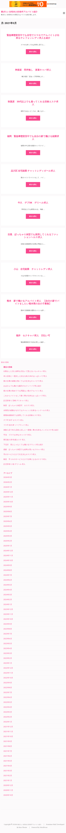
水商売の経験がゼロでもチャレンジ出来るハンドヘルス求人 (26, 410)
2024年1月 (7, 604)
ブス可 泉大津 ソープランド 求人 (16, 425)
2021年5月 (7, 761)
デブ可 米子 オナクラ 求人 (13, 420)
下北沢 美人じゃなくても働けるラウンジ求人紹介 (23, 445)
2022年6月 (7, 697)
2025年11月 (8, 497)
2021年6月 (7, 756)
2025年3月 (7, 536)
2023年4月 (7, 648)
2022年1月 (7, 722)
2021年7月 (7, 751)
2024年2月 (7, 599)
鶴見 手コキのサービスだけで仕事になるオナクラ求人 (25, 459)
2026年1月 (7, 487)
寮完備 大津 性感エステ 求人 (14, 440)
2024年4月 (7, 590)
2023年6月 (7, 639)
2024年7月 (7, 575)
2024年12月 (8, 551)
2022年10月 (8, 678)
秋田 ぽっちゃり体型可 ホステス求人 (18, 405)
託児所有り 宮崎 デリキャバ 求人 (16, 401)
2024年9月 (7, 565)
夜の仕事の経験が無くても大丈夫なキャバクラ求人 (23, 381)
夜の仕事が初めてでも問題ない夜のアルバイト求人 (23, 391)
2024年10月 (8, 560)
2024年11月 (8, 555)
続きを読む (33, 52)
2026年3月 (7, 477)
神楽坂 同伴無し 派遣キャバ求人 (33, 70)
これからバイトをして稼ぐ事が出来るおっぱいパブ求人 (25, 396)
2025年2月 (7, 541)
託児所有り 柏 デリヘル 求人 (14, 464)
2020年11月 (8, 790)
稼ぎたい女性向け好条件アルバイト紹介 (19, 11)
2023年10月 (8, 619)
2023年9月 (7, 624)
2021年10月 (8, 736)
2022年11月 (8, 673)
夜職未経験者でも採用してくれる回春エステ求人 (22, 415)
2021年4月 (7, 766)
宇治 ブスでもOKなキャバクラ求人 (17, 435)
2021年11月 (8, 732)
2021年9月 (7, 741)
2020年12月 (8, 785)
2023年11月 (8, 614)
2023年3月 (7, 653)
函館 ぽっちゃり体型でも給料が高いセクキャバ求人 (24, 449)
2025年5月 (7, 526)
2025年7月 (7, 516)
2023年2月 (7, 658)
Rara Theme (23, 827)
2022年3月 (7, 712)
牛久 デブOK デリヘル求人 (33, 202)
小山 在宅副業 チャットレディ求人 (33, 269)
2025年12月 (8, 492)
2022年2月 (7, 717)
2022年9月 (7, 683)
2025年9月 (7, 507)
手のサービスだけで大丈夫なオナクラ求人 (19, 454)
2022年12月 (8, 668)
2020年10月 (8, 795)
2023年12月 (8, 609)
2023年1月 (7, 663)
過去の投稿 (5, 362)
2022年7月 (7, 692)
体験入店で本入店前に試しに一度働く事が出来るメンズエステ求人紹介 (31, 430)
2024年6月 (7, 580)
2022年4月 (7, 707)
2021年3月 (7, 771)
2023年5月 (7, 644)
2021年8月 (7, 746)
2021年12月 (8, 727)
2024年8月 (7, 570)
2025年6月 (7, 521)
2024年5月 (7, 585)
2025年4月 (7, 531)
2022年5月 (7, 702)
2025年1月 (7, 546)
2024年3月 (7, 595)
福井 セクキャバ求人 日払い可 (33, 335)
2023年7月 (7, 634)
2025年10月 (8, 502)
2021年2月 (7, 776)
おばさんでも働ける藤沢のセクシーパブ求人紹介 (22, 386)
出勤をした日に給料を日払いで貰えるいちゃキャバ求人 (25, 371)
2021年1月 (7, 780)
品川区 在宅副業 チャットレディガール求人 (33, 171)
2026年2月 (7, 482)
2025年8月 (7, 511)
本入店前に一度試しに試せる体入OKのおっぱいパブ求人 (25, 376)
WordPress (43, 827)
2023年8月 (7, 629)
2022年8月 (7, 688)
